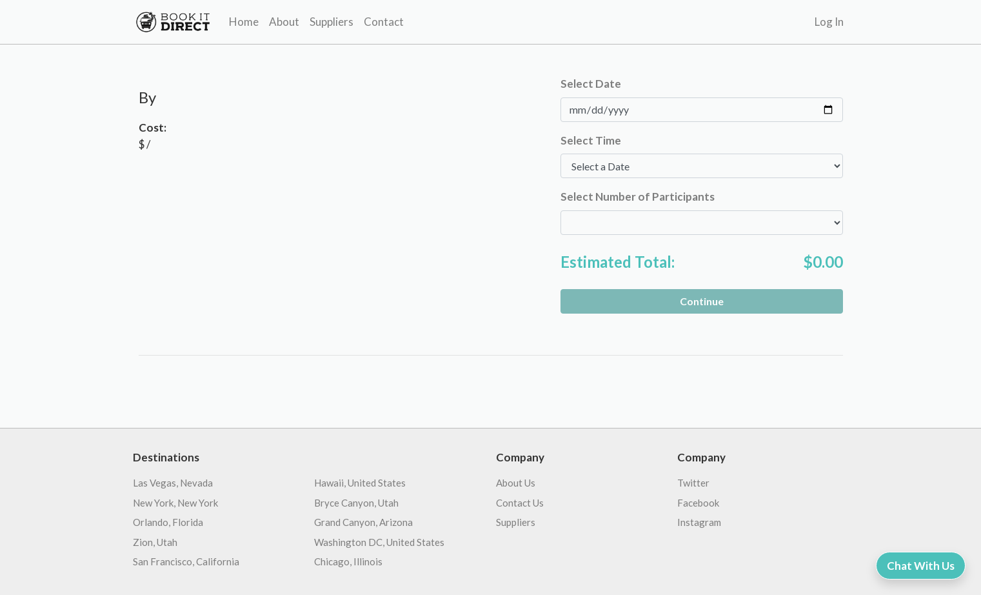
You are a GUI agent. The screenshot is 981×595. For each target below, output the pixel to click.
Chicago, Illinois (348, 561)
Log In (829, 21)
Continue (702, 301)
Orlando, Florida (168, 522)
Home (244, 21)
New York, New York (175, 503)
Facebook (698, 503)
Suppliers (331, 21)
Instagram (699, 522)
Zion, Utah (155, 542)
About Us (515, 483)
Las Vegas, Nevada (173, 483)
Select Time (590, 140)
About (284, 21)
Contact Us (520, 503)
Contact (384, 21)
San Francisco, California (186, 561)
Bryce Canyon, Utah (356, 503)
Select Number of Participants (637, 196)
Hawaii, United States (360, 483)
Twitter (693, 483)
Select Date (590, 83)
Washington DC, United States (379, 542)
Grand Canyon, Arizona (363, 522)
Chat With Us (921, 565)
